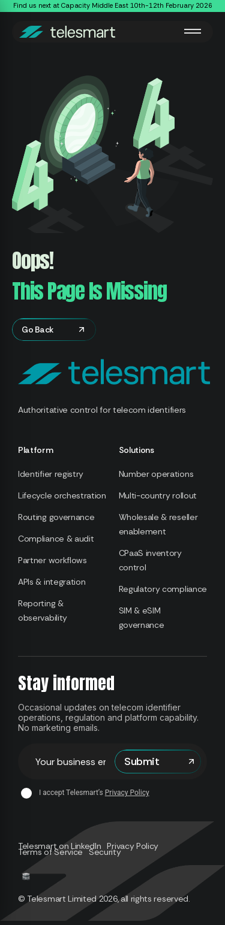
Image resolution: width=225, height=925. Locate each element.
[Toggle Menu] (192, 31)
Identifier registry (50, 473)
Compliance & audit (56, 538)
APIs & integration (51, 581)
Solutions (136, 450)
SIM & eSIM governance (141, 617)
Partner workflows (52, 560)
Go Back (54, 329)
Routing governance (56, 517)
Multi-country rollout (158, 495)
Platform (35, 450)
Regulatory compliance (163, 589)
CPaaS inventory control (150, 560)
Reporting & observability (42, 610)
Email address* (66, 761)
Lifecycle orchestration (62, 495)
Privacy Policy (127, 792)
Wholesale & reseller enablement (158, 524)
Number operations (156, 473)
